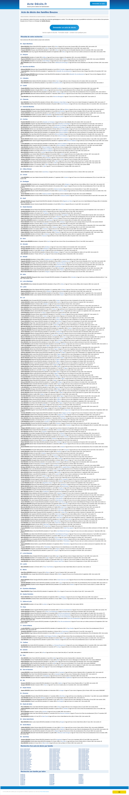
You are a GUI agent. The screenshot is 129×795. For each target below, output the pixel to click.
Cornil (42, 152)
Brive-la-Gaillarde (64, 128)
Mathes (66, 109)
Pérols (61, 269)
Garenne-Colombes (65, 713)
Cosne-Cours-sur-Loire (62, 579)
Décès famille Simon (25, 752)
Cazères (46, 212)
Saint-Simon (64, 535)
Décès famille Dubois (84, 749)
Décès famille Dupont (84, 757)
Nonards (48, 157)
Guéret (66, 177)
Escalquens (65, 214)
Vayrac (57, 548)
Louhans (45, 603)
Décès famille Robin (54, 766)
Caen (57, 80)
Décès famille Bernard (54, 748)
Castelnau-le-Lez (49, 259)
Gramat (62, 432)
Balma (60, 209)
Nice (56, 46)
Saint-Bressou (59, 498)
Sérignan (47, 271)
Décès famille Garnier (84, 762)
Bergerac (67, 183)
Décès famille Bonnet (84, 756)
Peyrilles (61, 487)
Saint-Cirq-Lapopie (68, 527)
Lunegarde (65, 478)
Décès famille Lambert (54, 757)
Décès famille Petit (24, 749)
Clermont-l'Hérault (60, 262)
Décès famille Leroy (54, 753)
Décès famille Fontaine (54, 762)
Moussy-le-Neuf (59, 632)
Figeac (48, 345)
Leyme (59, 472)
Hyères (60, 682)
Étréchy (43, 697)
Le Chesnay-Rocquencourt (59, 644)
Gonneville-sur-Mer (57, 82)
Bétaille (58, 305)
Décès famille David (54, 755)
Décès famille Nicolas (84, 766)
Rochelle (62, 110)
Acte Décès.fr (37, 3)
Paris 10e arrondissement (63, 614)
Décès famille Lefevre (25, 762)
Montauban (46, 675)
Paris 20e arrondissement (74, 618)
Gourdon (62, 416)
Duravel (60, 340)
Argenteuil (59, 739)
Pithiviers (49, 291)
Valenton (62, 728)
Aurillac (59, 88)
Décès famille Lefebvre (25, 753)
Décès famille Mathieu (54, 769)
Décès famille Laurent (54, 752)
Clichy (59, 706)
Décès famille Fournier (25, 756)
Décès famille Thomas (84, 748)
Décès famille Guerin (84, 761)
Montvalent (66, 485)
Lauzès (55, 470)
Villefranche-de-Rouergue (61, 62)
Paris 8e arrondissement (64, 612)
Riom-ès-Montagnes (58, 96)
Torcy (64, 637)
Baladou (46, 303)
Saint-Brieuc (46, 171)
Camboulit (60, 333)
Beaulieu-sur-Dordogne (48, 121)
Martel (60, 480)
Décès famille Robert (54, 751)
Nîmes (62, 203)
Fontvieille (62, 69)
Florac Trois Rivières (48, 566)
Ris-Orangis (60, 700)
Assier (57, 300)
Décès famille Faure (54, 758)
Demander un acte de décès (64, 27)
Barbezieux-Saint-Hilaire (60, 101)
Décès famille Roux (83, 753)
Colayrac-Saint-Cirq (58, 560)
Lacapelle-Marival (66, 466)
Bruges (43, 250)
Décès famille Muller (54, 760)
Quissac (60, 492)
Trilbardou (57, 639)
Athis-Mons (62, 695)
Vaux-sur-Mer (60, 116)
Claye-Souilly (70, 628)
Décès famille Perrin (25, 765)
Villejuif (56, 730)
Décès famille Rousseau (26, 758)
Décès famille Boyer (83, 765)
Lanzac (59, 468)
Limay (58, 646)
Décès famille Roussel (25, 769)
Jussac (58, 91)
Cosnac (44, 155)
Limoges (62, 690)
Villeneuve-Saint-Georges (64, 732)
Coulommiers (65, 631)
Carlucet (55, 334)
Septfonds (68, 677)
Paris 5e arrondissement (65, 609)
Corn (64, 336)
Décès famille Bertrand (25, 755)
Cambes (58, 331)
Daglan (65, 185)
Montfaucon (64, 484)
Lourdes (64, 598)
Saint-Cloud (45, 716)
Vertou (62, 283)
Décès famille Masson (84, 769)
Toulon (45, 684)
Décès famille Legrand (54, 765)
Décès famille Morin (25, 767)
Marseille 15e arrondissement (64, 70)
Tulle (62, 158)
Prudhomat (45, 491)
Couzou (62, 338)
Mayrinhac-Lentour (47, 482)
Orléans (63, 289)
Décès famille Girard (54, 756)
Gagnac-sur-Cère (66, 412)
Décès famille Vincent (25, 760)
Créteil (62, 727)
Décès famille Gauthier (54, 764)
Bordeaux (47, 246)
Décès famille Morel (25, 757)
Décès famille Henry (54, 767)
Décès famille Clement (25, 766)
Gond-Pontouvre (65, 103)
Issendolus (56, 465)
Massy (62, 699)
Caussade (61, 672)
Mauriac (63, 93)
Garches (45, 711)
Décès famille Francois (84, 764)
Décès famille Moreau (84, 751)
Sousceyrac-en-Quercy (62, 538)
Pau (59, 591)
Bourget (62, 721)
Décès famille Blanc (83, 758)
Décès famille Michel (84, 752)
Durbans (57, 341)
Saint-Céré (61, 501)
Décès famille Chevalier (26, 764)
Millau (44, 57)
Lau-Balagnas (62, 596)
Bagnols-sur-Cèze (67, 200)
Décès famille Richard (25, 751)
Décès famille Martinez (25, 761)
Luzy (60, 582)
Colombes (65, 708)
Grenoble (73, 276)
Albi (54, 657)
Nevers (72, 584)
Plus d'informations (61, 792)
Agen (57, 555)
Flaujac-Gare (67, 409)
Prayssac (62, 489)
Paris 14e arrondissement (64, 616)
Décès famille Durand (54, 749)
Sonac (56, 537)
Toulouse (58, 216)
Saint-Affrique (46, 60)
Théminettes (66, 540)
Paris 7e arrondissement (52, 611)
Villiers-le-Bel (45, 742)
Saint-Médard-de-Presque (63, 530)
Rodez (65, 58)
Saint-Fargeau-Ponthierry (51, 635)
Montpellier (61, 267)
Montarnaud (58, 266)
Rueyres (63, 494)
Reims (47, 572)
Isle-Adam (63, 741)
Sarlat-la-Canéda (58, 188)
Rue (44, 652)
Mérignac (56, 251)
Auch (48, 241)
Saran (61, 294)
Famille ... (23, 774)
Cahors (60, 307)
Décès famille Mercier (84, 760)
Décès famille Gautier (84, 767)
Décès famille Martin (25, 748)
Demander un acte (98, 3)
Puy (44, 253)
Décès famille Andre (54, 761)
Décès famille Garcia (84, 755)
